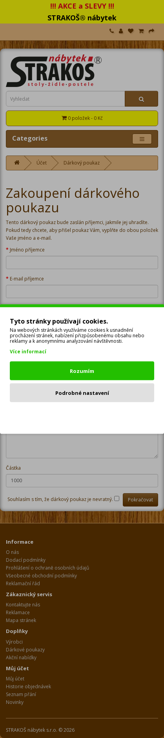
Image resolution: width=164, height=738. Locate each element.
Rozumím (82, 370)
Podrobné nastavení (82, 392)
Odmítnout (82, 414)
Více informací (28, 351)
